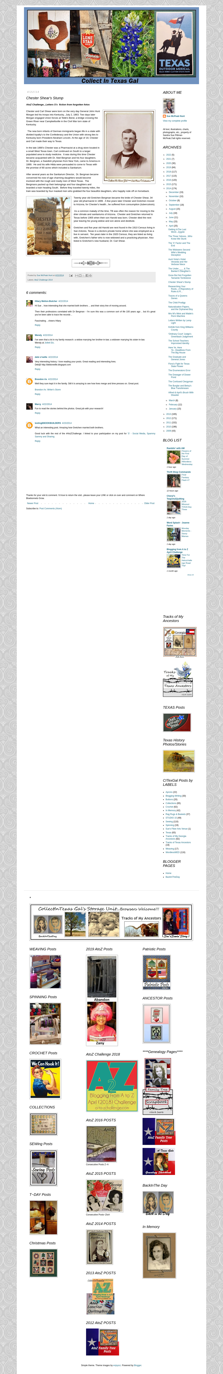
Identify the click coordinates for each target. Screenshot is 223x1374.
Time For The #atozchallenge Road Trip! (187, 560)
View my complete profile (175, 121)
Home (91, 503)
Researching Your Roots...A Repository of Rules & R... (180, 289)
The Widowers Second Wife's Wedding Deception (179, 252)
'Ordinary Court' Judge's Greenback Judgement (180, 335)
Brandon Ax (41, 379)
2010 (169, 426)
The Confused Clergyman (180, 381)
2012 (169, 418)
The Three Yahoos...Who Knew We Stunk (180, 237)
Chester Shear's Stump (179, 282)
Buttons (169, 799)
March (172, 400)
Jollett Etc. (49, 342)
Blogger (137, 1365)
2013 (169, 414)
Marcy (38, 404)
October (173, 200)
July (171, 213)
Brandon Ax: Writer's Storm (48, 389)
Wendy (38, 335)
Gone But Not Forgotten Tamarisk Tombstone (179, 276)
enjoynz (117, 1365)
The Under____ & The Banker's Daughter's (179, 269)
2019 (169, 167)
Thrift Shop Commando (179, 472)
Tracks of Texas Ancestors (178, 842)
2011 (169, 422)
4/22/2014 (63, 301)
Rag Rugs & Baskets (176, 814)
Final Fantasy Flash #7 (186, 477)
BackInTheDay (173, 877)
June (171, 217)
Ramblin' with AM (176, 448)
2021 (169, 159)
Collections (171, 803)
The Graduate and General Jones (177, 358)
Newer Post (32, 503)
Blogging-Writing (174, 796)
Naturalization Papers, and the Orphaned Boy (180, 308)
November (174, 196)
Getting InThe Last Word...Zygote (177, 230)
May (171, 221)
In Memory (171, 810)
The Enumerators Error (179, 370)
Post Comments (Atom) (50, 508)
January (173, 408)
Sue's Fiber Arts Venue (177, 829)
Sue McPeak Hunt (176, 116)
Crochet (169, 807)
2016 (169, 180)
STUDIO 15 (171, 818)
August (172, 209)
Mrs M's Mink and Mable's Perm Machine (180, 314)
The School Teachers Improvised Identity (178, 342)
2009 (169, 431)
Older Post (149, 503)
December (174, 192)
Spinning (170, 825)
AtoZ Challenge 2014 (43, 280)
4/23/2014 (67, 423)
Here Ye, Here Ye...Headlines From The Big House (179, 350)
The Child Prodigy (176, 302)
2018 (169, 171)
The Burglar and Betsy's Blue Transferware (179, 386)
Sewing (169, 821)
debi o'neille (41, 357)
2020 (169, 163)
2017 (169, 176)
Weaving (170, 848)
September (174, 205)
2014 (169, 188)
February (173, 404)
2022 (169, 155)
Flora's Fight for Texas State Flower (178, 365)
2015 (169, 184)
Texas (168, 832)
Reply (37, 325)
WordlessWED (173, 852)
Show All (190, 575)
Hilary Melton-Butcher (46, 301)
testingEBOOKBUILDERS (48, 423)
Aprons (169, 792)
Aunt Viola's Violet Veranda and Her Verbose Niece (177, 262)
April (171, 226)
